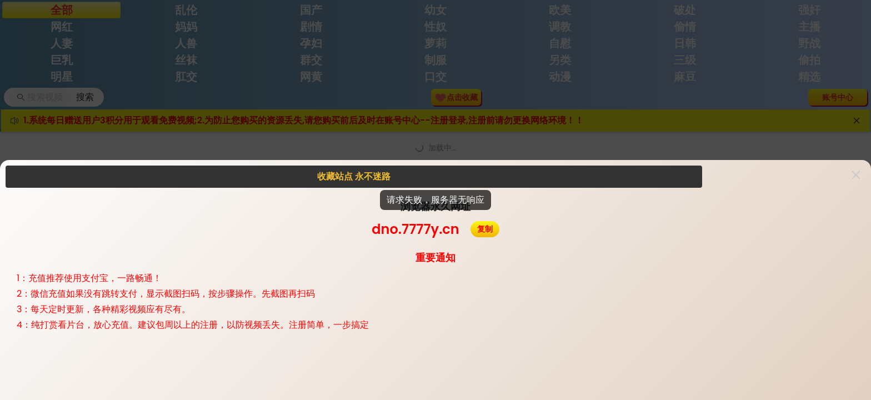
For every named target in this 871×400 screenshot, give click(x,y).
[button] (856, 175)
